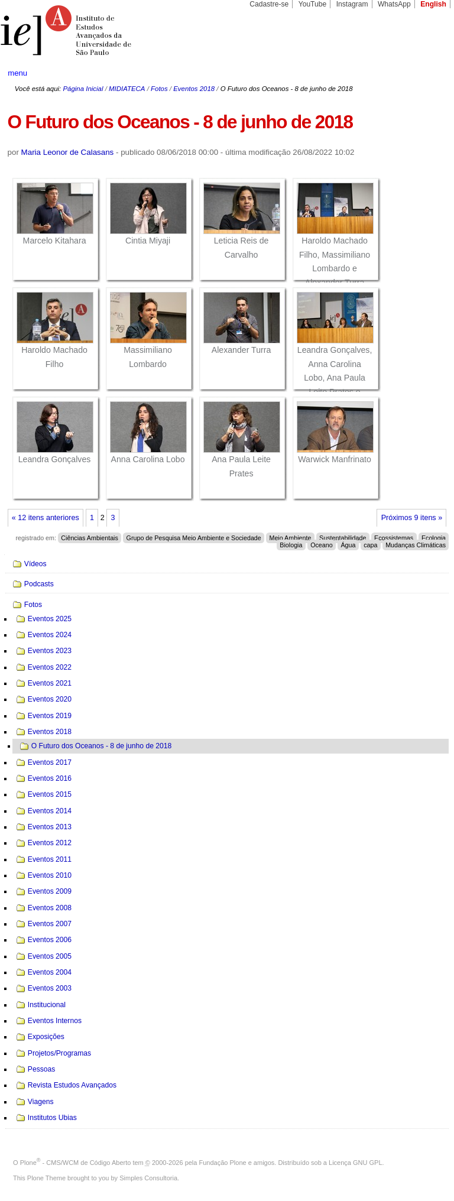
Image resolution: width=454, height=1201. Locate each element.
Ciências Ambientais (89, 537)
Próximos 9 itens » (411, 518)
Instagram (352, 4)
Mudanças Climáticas (415, 544)
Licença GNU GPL (355, 1162)
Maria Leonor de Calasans (67, 152)
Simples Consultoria (148, 1177)
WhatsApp (394, 4)
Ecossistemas (393, 537)
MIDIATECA (127, 88)
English (433, 4)
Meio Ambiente (290, 537)
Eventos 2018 (194, 88)
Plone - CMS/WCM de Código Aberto (75, 1162)
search (422, 73)
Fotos (159, 88)
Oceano (321, 544)
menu (17, 73)
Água (347, 544)
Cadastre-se (268, 4)
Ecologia (433, 537)
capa (370, 544)
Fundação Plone (223, 1162)
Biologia (291, 544)
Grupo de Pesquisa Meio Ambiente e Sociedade (194, 537)
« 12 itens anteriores (45, 518)
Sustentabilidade (342, 537)
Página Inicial (83, 88)
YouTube (313, 4)
